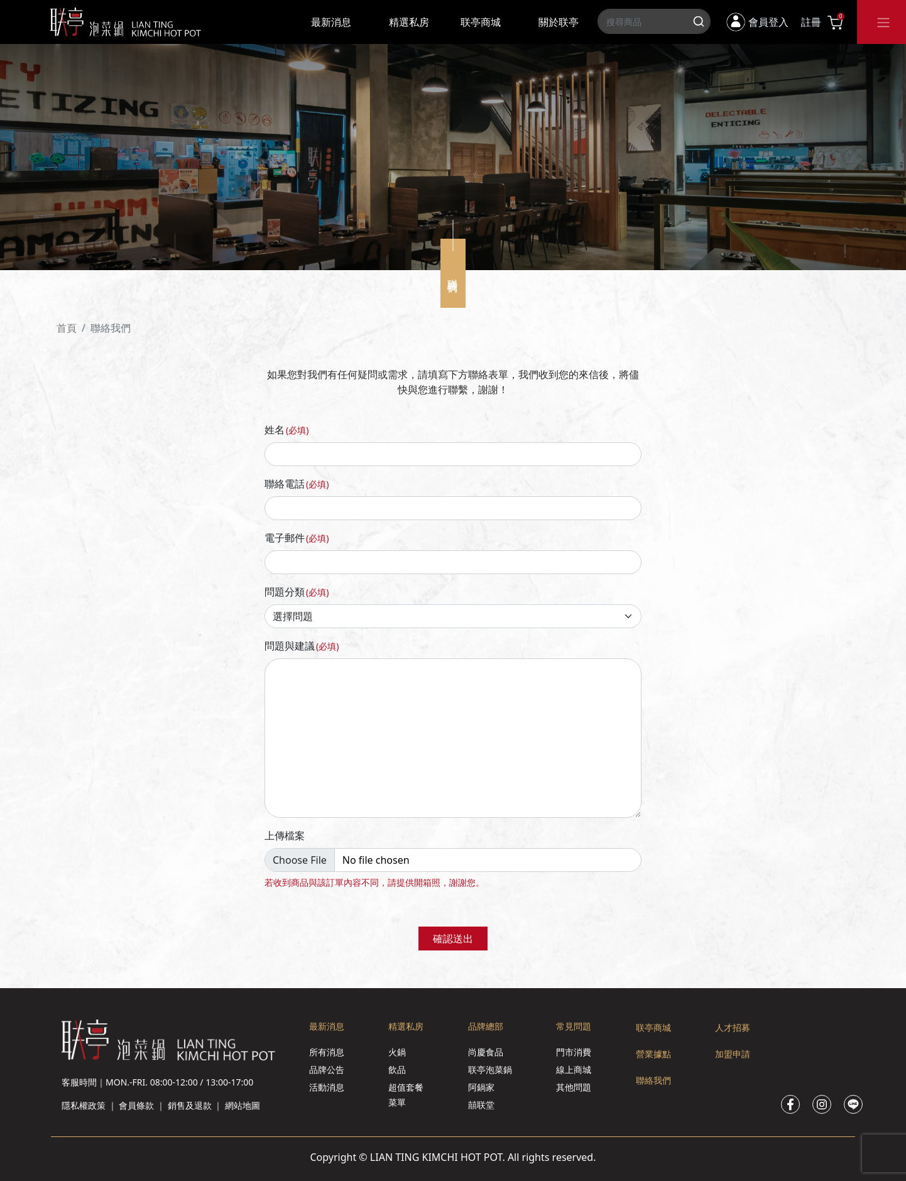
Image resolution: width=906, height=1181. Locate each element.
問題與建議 (302, 646)
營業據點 (653, 1054)
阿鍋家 (481, 1087)
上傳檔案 (285, 835)
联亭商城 (481, 22)
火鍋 (397, 1052)
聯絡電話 (297, 484)
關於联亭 (558, 22)
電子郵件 (297, 538)
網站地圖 (242, 1105)
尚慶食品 (485, 1052)
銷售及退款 (190, 1105)
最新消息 (331, 22)
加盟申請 (732, 1054)
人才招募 (732, 1027)
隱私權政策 (84, 1105)
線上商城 (573, 1069)
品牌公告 (326, 1069)
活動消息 (326, 1087)
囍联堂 (481, 1105)
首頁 (67, 328)
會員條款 (136, 1105)
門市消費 (573, 1052)
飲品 (397, 1069)
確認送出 (453, 938)
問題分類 (297, 592)
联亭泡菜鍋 (490, 1069)
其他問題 (573, 1087)
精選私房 (409, 22)
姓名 (286, 430)
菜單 (397, 1102)
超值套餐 (405, 1087)
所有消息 (326, 1052)
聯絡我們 (653, 1080)
